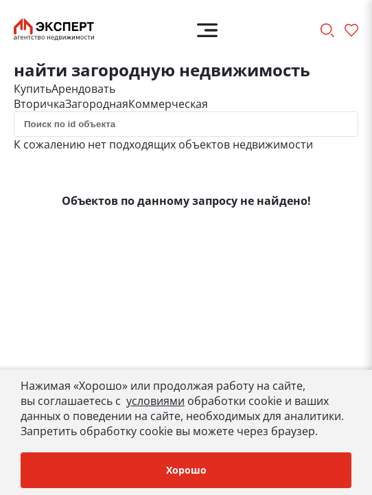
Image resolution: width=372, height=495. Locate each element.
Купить (32, 88)
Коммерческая (168, 103)
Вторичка (39, 103)
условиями (155, 400)
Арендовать (83, 88)
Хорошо (186, 469)
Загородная (96, 103)
